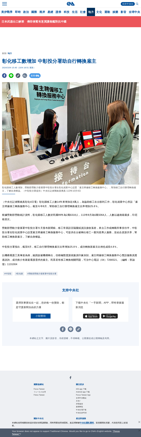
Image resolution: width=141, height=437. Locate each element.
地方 (91, 11)
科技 (66, 11)
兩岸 (42, 11)
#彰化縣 (19, 274)
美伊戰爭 (7, 11)
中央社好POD (81, 413)
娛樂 (115, 11)
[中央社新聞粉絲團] (70, 378)
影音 (123, 11)
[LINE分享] (11, 75)
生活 (75, 11)
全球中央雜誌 (81, 398)
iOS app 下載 (81, 389)
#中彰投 (7, 274)
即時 (18, 11)
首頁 (4, 53)
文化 (99, 11)
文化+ (78, 401)
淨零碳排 (79, 404)
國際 (34, 11)
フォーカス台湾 (40, 392)
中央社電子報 (81, 410)
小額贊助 (41, 316)
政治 (26, 11)
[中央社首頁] (70, 4)
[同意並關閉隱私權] (139, 422)
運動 (107, 11)
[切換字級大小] (25, 75)
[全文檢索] (137, 4)
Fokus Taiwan (39, 395)
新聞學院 (79, 407)
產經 (50, 11)
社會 (83, 11)
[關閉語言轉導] (139, 430)
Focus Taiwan (39, 389)
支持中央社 (128, 4)
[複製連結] (18, 75)
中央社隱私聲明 (87, 423)
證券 (58, 11)
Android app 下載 (83, 392)
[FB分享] (4, 75)
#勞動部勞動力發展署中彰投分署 (41, 274)
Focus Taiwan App (83, 395)
